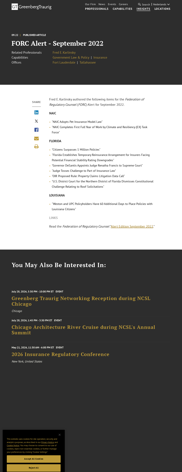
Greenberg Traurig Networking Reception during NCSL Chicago (81, 303)
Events (112, 4)
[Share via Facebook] (36, 130)
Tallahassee (87, 62)
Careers (123, 4)
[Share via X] (36, 121)
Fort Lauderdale (64, 62)
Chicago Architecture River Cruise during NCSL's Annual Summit (84, 331)
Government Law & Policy (71, 57)
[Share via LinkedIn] (36, 112)
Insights (143, 9)
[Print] (36, 146)
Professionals (97, 9)
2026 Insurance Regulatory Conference (61, 356)
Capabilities (122, 9)
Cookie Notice (13, 449)
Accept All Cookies (33, 462)
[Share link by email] (36, 138)
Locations (162, 9)
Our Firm (90, 4)
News (102, 4)
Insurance (100, 57)
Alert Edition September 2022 (132, 226)
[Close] (60, 439)
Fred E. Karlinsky (64, 52)
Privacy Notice (47, 446)
